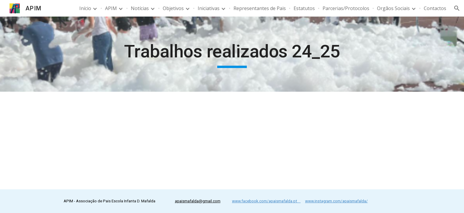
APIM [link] (111, 8)
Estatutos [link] (304, 8)
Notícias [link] (140, 8)
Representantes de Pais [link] (259, 8)
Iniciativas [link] (209, 8)
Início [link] (85, 8)
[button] (457, 8)
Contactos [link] (435, 8)
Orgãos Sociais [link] (393, 8)
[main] (232, 54)
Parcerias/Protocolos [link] (346, 8)
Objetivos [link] (173, 8)
